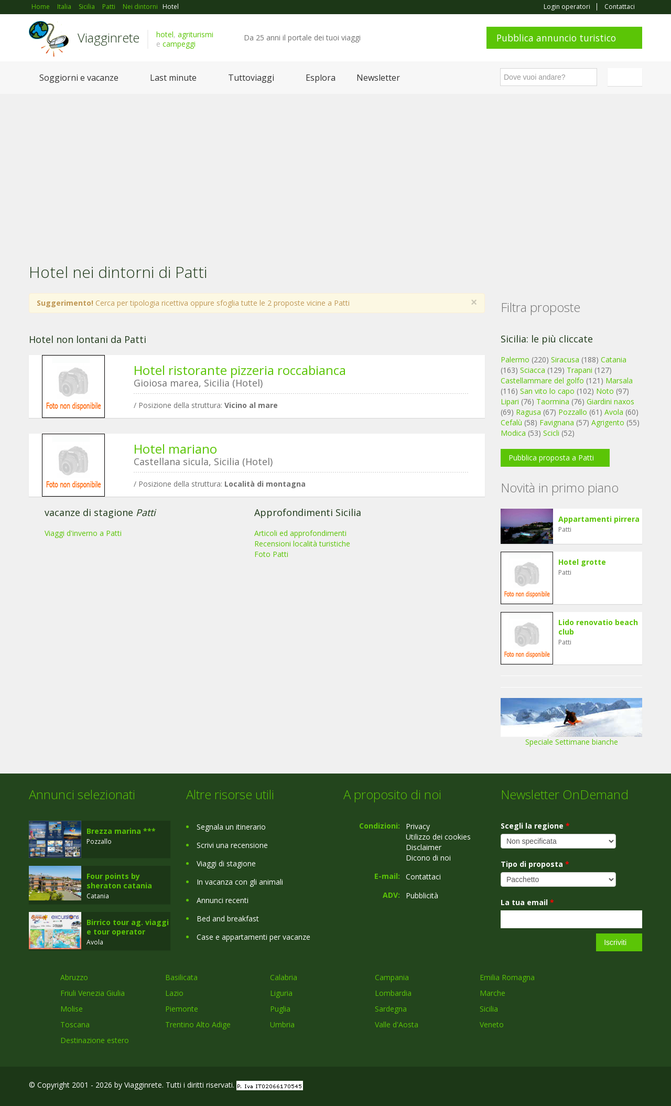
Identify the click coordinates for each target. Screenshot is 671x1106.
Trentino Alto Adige (198, 1024)
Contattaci (619, 6)
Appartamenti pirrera (599, 519)
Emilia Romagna (507, 977)
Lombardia (393, 993)
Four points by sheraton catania (119, 880)
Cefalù (511, 422)
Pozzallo (572, 412)
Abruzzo (74, 977)
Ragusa (528, 412)
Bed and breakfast (228, 919)
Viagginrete (108, 37)
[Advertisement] (335, 172)
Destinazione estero (94, 1040)
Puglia (280, 1009)
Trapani (579, 370)
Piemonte (181, 1009)
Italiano (626, 77)
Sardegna (391, 1009)
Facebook (563, 1086)
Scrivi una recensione (232, 845)
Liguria (281, 993)
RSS (636, 1086)
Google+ (586, 1086)
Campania (392, 977)
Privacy (418, 826)
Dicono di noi (428, 858)
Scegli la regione (535, 826)
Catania (613, 359)
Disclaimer (423, 847)
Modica (513, 433)
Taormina (552, 401)
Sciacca (532, 370)
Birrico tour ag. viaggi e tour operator (127, 927)
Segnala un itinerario (231, 827)
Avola (613, 412)
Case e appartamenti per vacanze (253, 937)
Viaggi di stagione (226, 863)
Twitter (611, 1086)
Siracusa (565, 359)
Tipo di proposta (535, 864)
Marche (492, 993)
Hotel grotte (582, 562)
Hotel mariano (175, 448)
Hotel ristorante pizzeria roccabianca (240, 370)
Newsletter (378, 77)
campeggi (179, 44)
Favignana (556, 422)
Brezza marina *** (121, 831)
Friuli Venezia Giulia (92, 993)
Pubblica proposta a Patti (551, 458)
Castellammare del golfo (542, 380)
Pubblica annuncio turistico (556, 37)
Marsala (619, 380)
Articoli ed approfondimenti (300, 533)
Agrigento (607, 422)
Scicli (551, 433)
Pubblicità (422, 895)
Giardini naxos (610, 401)
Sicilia (489, 1009)
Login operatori (567, 6)
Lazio (174, 993)
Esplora (321, 77)
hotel (165, 34)
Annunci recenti (222, 900)
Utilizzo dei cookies (438, 837)
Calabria (283, 977)
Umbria (282, 1024)
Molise (71, 1009)
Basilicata (181, 977)
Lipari (510, 401)
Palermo (515, 359)
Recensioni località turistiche (302, 544)
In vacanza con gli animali (240, 882)
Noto (605, 391)
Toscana (75, 1024)
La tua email (527, 902)
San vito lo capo (547, 391)
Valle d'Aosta (396, 1024)
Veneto (492, 1024)
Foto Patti (271, 554)
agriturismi (195, 34)
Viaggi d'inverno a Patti (83, 533)
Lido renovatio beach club (598, 627)
